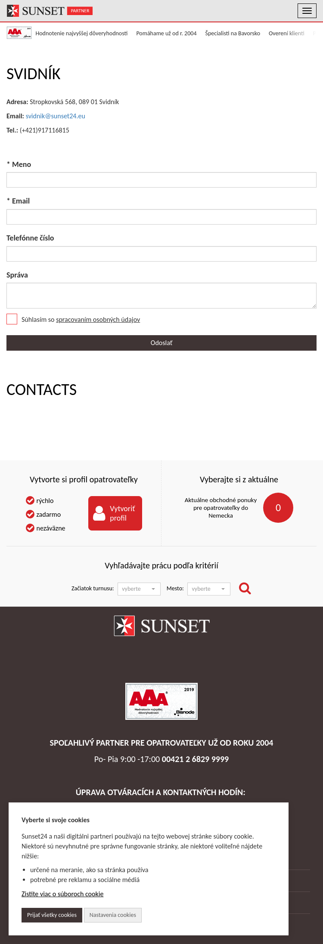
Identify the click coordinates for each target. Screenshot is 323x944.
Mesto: (175, 588)
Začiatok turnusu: (92, 588)
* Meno (18, 164)
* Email (18, 201)
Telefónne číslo (30, 238)
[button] (139, 589)
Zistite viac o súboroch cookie (62, 894)
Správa (17, 275)
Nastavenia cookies (113, 915)
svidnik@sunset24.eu (55, 116)
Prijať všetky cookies (52, 915)
